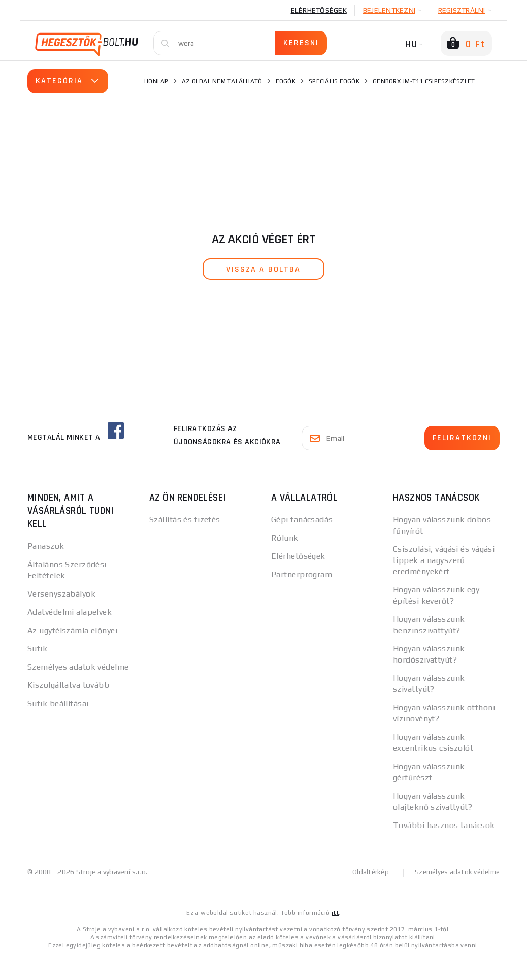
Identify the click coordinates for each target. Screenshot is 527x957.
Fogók (285, 81)
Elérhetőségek (319, 10)
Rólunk (285, 538)
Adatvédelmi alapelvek (69, 612)
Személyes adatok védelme (78, 667)
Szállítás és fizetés (184, 519)
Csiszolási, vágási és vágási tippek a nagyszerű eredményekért (444, 560)
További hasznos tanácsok (444, 825)
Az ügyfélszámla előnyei (72, 630)
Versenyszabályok (61, 594)
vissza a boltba (263, 269)
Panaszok (45, 546)
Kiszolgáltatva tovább (68, 685)
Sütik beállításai (57, 703)
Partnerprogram (301, 574)
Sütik (37, 648)
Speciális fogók (334, 81)
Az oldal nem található (222, 81)
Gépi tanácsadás (302, 519)
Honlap (156, 81)
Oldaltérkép (365, 872)
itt (335, 912)
